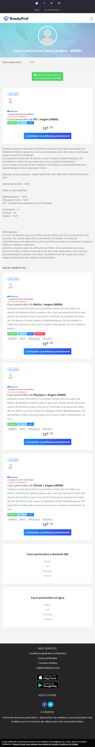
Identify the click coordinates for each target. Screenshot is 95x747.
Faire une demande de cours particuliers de (47, 76)
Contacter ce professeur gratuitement (47, 135)
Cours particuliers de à (32, 119)
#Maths (13, 338)
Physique (47, 570)
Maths (47, 561)
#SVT (22, 338)
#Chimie (47, 338)
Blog (37, 9)
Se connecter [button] (53, 9)
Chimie (47, 575)
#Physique (34, 338)
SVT (47, 566)
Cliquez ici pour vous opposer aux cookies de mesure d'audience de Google (45, 744)
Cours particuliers (12, 62)
